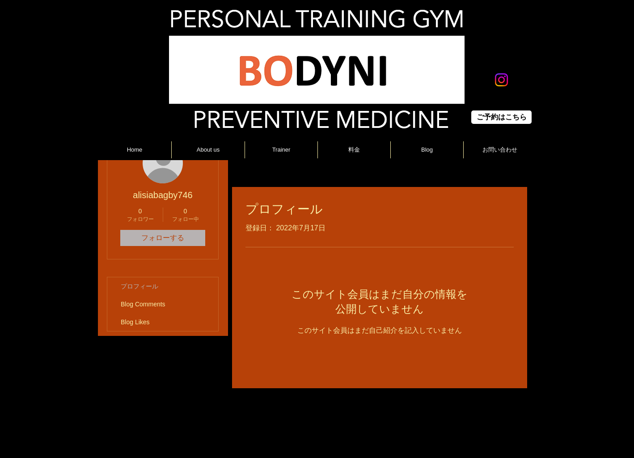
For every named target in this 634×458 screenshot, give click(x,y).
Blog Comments (143, 304)
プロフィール (139, 286)
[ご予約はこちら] (501, 117)
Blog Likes (135, 322)
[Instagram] (501, 80)
